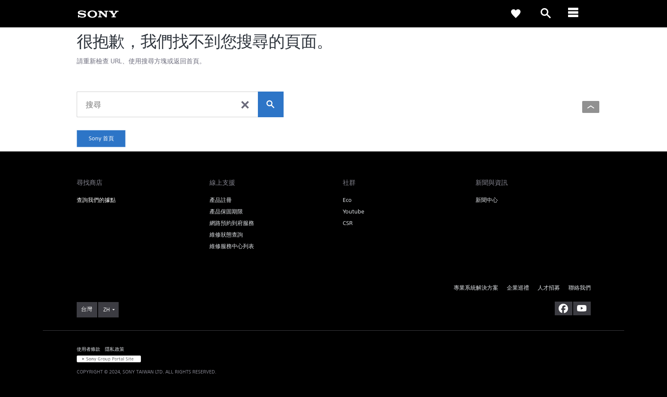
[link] (98, 13)
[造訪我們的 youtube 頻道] (582, 308)
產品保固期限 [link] (226, 211)
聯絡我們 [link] (579, 287)
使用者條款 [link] (89, 349)
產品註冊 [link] (220, 200)
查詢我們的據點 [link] (96, 200)
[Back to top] (590, 107)
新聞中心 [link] (487, 200)
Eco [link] (347, 200)
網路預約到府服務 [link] (231, 223)
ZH (106, 309)
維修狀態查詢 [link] (226, 234)
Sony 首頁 (101, 138)
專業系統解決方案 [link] (476, 287)
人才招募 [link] (549, 287)
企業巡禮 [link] (518, 287)
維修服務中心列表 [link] (231, 246)
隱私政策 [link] (114, 349)
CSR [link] (348, 223)
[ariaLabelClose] (576, 13)
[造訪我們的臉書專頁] (563, 308)
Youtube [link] (353, 211)
